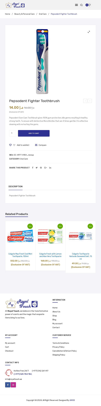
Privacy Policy (58, 347)
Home (7, 14)
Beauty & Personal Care (24, 14)
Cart (7, 347)
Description (15, 186)
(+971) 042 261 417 (40, 371)
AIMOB (72, 400)
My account (57, 324)
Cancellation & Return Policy (64, 351)
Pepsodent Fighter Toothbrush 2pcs (85, 101)
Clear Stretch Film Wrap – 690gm (90, 101)
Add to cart (34, 133)
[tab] (15, 187)
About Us (56, 312)
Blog (54, 320)
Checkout (9, 351)
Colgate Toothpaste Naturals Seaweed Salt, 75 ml (80, 256)
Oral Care (43, 14)
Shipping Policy (58, 355)
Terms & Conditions (60, 343)
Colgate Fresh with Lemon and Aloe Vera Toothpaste (50, 255)
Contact (56, 327)
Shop (54, 316)
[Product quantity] (12, 133)
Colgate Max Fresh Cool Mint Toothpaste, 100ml (20, 255)
